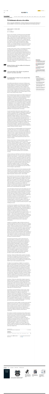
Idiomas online (16, 367)
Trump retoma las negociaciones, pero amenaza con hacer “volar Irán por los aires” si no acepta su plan (40, 85)
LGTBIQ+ (38, 16)
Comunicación (35, 16)
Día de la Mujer (15, 16)
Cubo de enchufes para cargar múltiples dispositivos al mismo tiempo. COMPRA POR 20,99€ (41, 375)
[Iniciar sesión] (43, 10)
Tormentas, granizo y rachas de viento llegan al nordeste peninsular (40, 61)
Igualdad (25, 16)
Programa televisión (24, 333)
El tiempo (40, 16)
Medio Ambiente (22, 16)
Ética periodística (9, 333)
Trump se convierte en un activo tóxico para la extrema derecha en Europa (40, 89)
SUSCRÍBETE (39, 10)
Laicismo (32, 16)
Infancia (27, 333)
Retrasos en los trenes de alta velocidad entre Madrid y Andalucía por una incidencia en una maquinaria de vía (40, 70)
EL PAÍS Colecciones (21, 367)
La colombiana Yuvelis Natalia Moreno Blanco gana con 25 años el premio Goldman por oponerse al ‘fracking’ (40, 64)
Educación (19, 16)
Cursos (8, 367)
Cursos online (12, 367)
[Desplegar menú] (4, 12)
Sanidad (27, 16)
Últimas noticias (43, 16)
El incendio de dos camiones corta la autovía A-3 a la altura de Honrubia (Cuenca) (40, 67)
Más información (9, 336)
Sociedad (6, 16)
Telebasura (18, 333)
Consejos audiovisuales (14, 333)
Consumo (30, 16)
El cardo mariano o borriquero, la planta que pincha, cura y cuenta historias (40, 87)
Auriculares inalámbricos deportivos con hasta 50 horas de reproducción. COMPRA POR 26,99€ (17, 377)
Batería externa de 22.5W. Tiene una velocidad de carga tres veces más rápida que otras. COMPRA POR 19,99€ (28, 375)
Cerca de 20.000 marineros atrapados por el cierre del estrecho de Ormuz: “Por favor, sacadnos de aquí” (40, 83)
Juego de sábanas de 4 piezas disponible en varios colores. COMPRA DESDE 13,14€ (35, 375)
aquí (22, 336)
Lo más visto (37, 76)
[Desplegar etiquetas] (30, 333)
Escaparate (5, 367)
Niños (20, 333)
